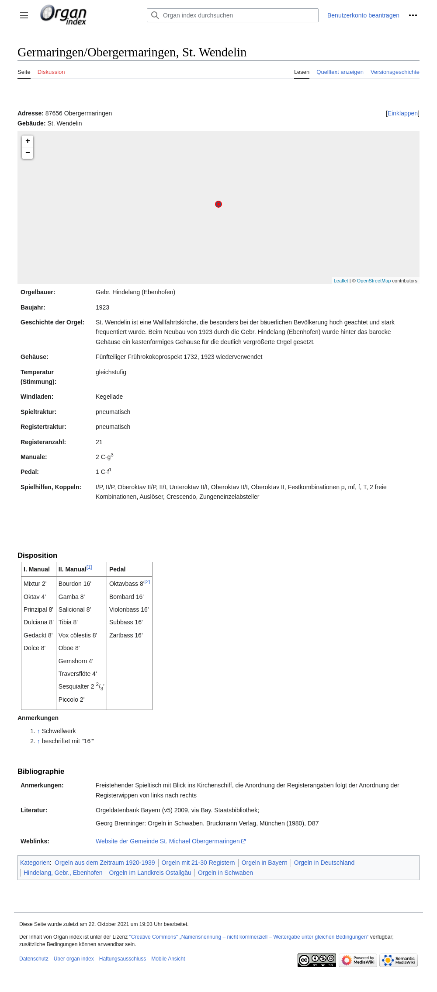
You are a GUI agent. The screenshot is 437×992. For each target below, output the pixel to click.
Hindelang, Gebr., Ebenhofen (63, 872)
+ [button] (27, 141)
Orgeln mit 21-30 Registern (198, 862)
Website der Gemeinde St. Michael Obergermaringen (168, 841)
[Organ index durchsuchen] (233, 15)
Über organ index (74, 959)
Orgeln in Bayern (265, 862)
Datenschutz (34, 959)
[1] (89, 567)
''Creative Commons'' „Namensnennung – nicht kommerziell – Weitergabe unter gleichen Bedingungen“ (248, 937)
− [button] (27, 153)
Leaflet (341, 280)
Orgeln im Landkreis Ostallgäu (150, 872)
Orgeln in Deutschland (324, 862)
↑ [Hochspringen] (38, 730)
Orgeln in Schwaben (225, 872)
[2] (147, 582)
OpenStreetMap (374, 280)
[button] (24, 15)
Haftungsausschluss (122, 959)
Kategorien (35, 862)
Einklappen (403, 113)
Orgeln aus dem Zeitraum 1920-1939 (105, 862)
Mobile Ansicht (168, 959)
